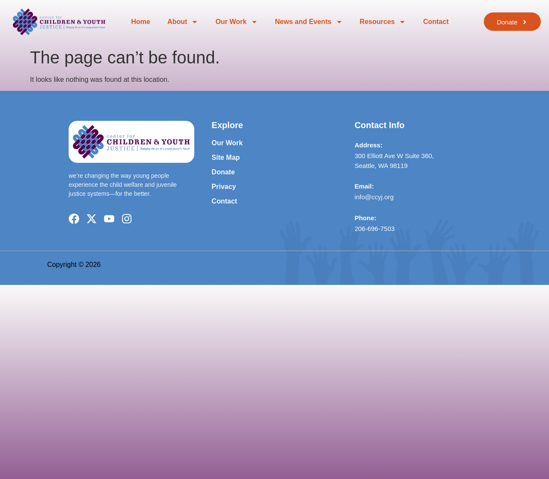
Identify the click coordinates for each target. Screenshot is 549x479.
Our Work (236, 22)
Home (140, 21)
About (182, 22)
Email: (364, 186)
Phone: (366, 218)
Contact (436, 21)
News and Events (309, 22)
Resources (383, 22)
